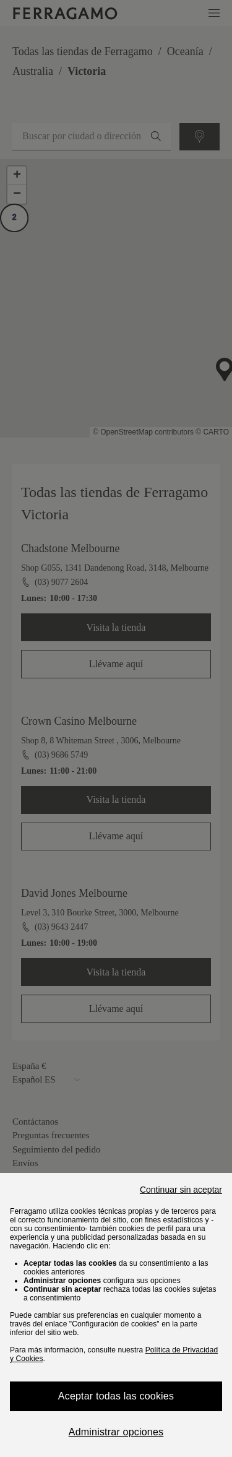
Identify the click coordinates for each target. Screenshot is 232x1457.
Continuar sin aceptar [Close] (181, 1189)
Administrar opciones (116, 1432)
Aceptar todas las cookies (116, 1396)
